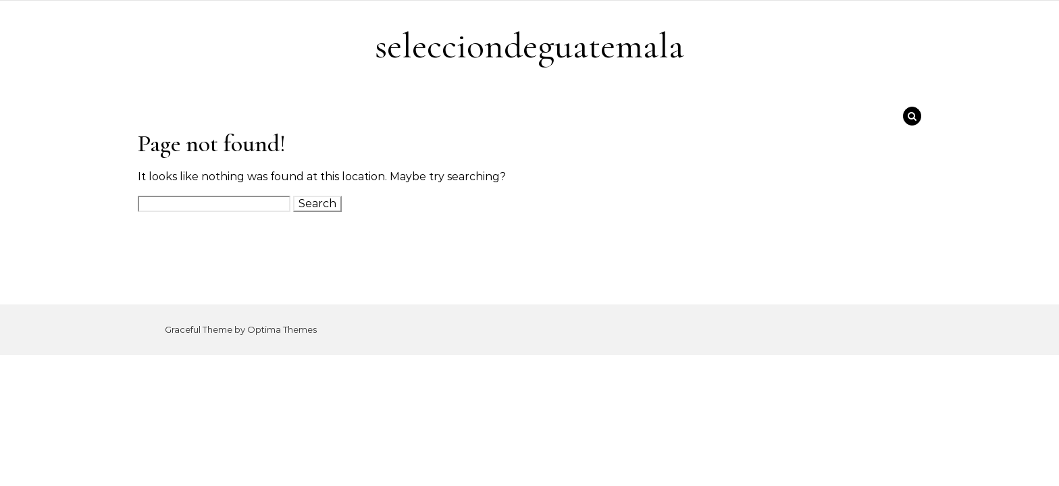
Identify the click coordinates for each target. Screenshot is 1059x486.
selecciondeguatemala (529, 46)
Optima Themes (282, 329)
